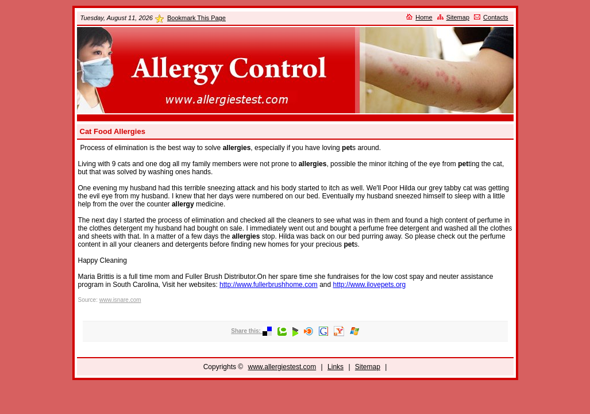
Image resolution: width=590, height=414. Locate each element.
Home (423, 17)
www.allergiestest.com (282, 367)
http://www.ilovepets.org (369, 285)
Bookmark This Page (196, 17)
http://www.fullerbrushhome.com (268, 285)
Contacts (495, 17)
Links (335, 367)
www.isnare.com (120, 300)
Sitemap (457, 17)
